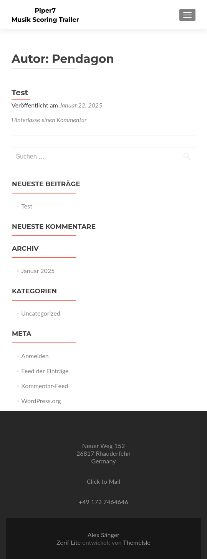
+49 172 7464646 (103, 501)
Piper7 (45, 10)
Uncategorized (40, 313)
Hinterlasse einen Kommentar (49, 119)
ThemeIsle (136, 542)
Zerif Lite (69, 542)
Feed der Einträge (44, 370)
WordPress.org (41, 400)
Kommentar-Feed (44, 385)
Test (20, 92)
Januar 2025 (38, 270)
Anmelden (34, 355)
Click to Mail (103, 481)
